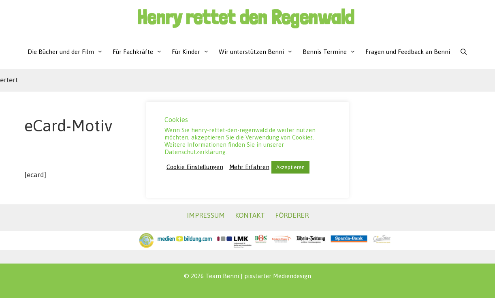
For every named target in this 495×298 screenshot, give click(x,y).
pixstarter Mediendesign (277, 275)
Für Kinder (193, 51)
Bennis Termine (332, 51)
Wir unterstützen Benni (258, 51)
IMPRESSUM (206, 215)
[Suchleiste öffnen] (463, 51)
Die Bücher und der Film (68, 51)
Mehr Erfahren (249, 166)
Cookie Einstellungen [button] (194, 166)
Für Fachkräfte (140, 51)
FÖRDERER (292, 215)
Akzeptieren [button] (290, 167)
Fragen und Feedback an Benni (407, 51)
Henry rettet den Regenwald (245, 17)
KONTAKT (250, 215)
